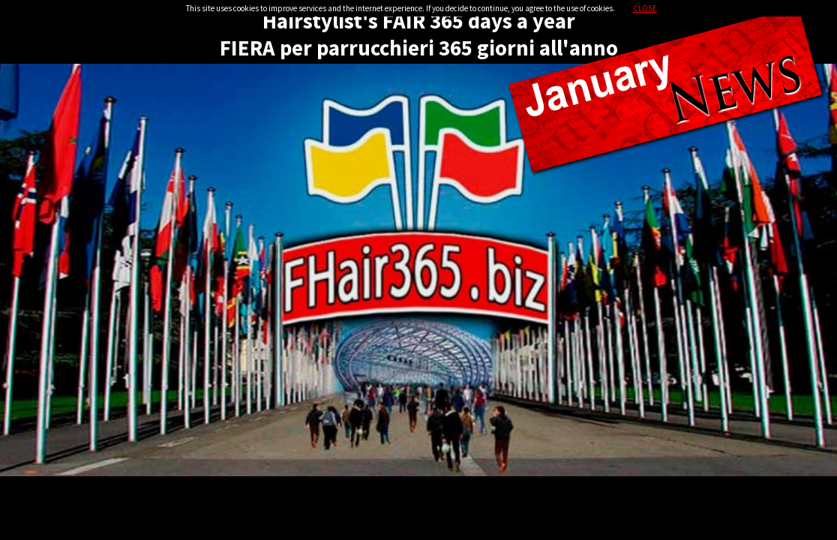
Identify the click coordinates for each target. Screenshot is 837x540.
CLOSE (645, 8)
